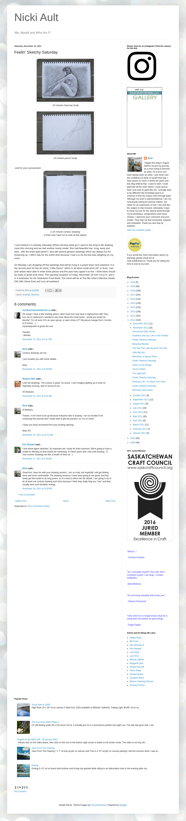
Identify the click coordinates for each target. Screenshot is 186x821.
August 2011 (139, 403)
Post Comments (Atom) (38, 506)
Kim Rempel (28, 444)
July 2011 (138, 408)
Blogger (123, 805)
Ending (35, 765)
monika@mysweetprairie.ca (36, 310)
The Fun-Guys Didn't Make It (45, 722)
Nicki (27, 290)
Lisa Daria (134, 652)
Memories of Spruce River (144, 356)
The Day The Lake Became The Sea (149, 348)
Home (66, 501)
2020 (133, 282)
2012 (133, 315)
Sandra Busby (136, 674)
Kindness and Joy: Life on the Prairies (150, 335)
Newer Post (20, 501)
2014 (133, 307)
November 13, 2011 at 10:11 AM (37, 435)
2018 (133, 290)
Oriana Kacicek (137, 667)
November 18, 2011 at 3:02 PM (37, 488)
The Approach (139, 373)
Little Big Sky (138, 352)
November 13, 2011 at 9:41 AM (37, 396)
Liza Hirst (134, 656)
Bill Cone (134, 641)
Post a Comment (27, 494)
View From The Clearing (43, 748)
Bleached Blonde (140, 344)
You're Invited (138, 369)
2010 (133, 438)
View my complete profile (139, 230)
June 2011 (138, 412)
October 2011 (139, 395)
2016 (133, 299)
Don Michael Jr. (137, 645)
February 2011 (140, 429)
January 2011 (139, 433)
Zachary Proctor (137, 685)
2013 (133, 311)
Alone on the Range (141, 365)
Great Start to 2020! (41, 704)
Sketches (35, 294)
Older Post (110, 501)
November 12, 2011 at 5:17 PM (37, 339)
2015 (133, 303)
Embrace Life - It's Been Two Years (149, 381)
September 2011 (141, 399)
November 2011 (141, 327)
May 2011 (138, 416)
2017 (133, 294)
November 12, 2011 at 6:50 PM (37, 369)
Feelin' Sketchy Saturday (144, 339)
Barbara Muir (29, 379)
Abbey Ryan (135, 637)
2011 (133, 320)
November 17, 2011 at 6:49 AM (37, 458)
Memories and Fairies (142, 390)
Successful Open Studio (143, 331)
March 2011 (139, 424)
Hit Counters (20, 791)
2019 (133, 286)
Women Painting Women (141, 681)
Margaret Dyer (136, 663)
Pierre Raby (135, 670)
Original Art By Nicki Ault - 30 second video (37, 739)
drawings (26, 294)
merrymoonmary (98, 805)
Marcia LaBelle (137, 659)
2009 (133, 442)
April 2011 (138, 420)
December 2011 (141, 323)
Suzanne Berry (137, 678)
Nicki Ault (36, 17)
